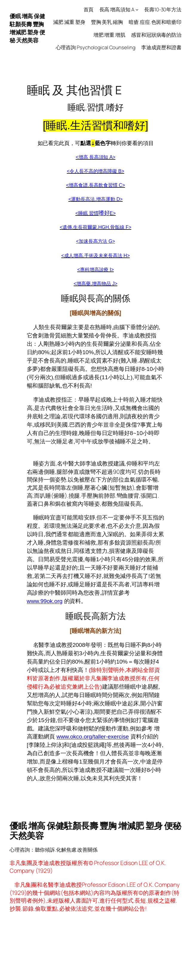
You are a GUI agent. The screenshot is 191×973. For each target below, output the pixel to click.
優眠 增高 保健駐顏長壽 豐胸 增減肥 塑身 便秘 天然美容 (27, 28)
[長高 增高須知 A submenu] (136, 9)
